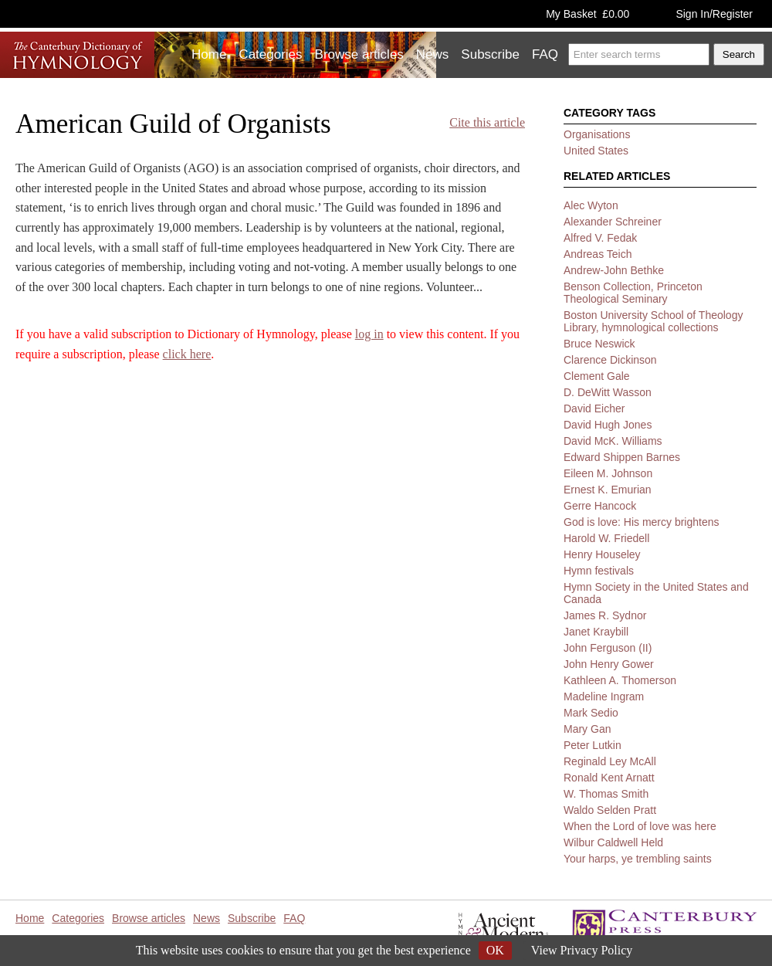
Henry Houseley (602, 554)
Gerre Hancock (600, 506)
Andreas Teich (597, 254)
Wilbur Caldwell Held (613, 842)
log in (369, 334)
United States (596, 150)
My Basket (587, 14)
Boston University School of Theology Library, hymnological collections (653, 321)
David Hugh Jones (608, 425)
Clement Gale (597, 376)
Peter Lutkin (592, 745)
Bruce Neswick (599, 343)
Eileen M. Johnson (608, 473)
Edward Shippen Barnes (622, 457)
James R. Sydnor (605, 615)
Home (208, 54)
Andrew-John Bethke (614, 270)
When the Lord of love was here (640, 826)
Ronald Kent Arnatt (609, 777)
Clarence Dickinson (610, 360)
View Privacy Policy (581, 950)
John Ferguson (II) (608, 648)
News (432, 54)
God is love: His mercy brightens (642, 522)
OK (495, 950)
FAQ (545, 54)
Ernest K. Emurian (608, 489)
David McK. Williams (613, 441)
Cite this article (487, 122)
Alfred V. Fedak (600, 238)
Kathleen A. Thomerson (620, 680)
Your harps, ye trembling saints (638, 858)
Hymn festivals (599, 570)
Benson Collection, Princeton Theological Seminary (633, 292)
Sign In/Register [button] (714, 14)
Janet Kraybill (596, 631)
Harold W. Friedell (606, 538)
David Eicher (594, 408)
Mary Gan (587, 729)
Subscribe (490, 54)
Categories (270, 54)
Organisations (597, 134)
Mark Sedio (591, 713)
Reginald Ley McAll (610, 761)
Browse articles (359, 54)
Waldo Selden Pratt (610, 810)
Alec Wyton (591, 205)
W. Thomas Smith (606, 794)
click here (187, 354)
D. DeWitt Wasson (608, 392)
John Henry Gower (609, 664)
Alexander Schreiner (613, 221)
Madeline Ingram (604, 696)
